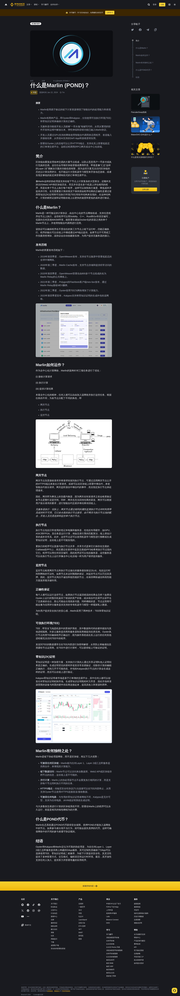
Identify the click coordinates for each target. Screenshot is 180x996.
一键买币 (82, 907)
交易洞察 (137, 920)
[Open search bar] (148, 5)
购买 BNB (109, 963)
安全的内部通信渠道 (58, 948)
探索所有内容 (90, 886)
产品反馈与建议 (139, 941)
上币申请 (109, 910)
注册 (162, 4)
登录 (154, 4)
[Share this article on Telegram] (147, 29)
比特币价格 (110, 941)
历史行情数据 (139, 916)
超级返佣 (137, 904)
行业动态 (54, 913)
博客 (52, 932)
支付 (80, 910)
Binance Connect (112, 920)
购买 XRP (109, 966)
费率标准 (137, 944)
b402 (108, 923)
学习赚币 (109, 934)
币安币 (136, 910)
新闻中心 (54, 916)
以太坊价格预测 (112, 957)
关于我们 (54, 904)
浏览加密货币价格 (112, 937)
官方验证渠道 (139, 950)
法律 (52, 920)
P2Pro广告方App (112, 907)
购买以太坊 (110, 973)
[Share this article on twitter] (132, 29)
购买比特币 (110, 960)
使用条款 (50, 991)
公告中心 (54, 910)
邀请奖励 (137, 907)
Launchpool (83, 920)
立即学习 (110, 13)
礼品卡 (81, 916)
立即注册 (145, 189)
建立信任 (54, 929)
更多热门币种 (111, 976)
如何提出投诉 (139, 963)
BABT (81, 932)
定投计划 (82, 923)
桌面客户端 (55, 945)
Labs (108, 916)
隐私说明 (54, 926)
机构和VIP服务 (111, 913)
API (135, 947)
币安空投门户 (139, 957)
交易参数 (137, 953)
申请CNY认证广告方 (113, 904)
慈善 (80, 939)
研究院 (81, 936)
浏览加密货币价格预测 (114, 950)
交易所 (81, 904)
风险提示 (54, 939)
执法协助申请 (139, 960)
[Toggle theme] (174, 4)
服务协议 (54, 923)
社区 (52, 936)
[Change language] (169, 5)
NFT (80, 929)
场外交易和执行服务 (141, 913)
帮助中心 (137, 937)
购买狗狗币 (110, 969)
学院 (80, 913)
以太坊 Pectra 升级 (113, 947)
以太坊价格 (110, 944)
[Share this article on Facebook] (140, 29)
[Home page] (17, 4)
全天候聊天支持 (139, 934)
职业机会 (54, 907)
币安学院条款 (66, 991)
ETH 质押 (82, 926)
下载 (52, 942)
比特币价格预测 (112, 953)
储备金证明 (138, 923)
